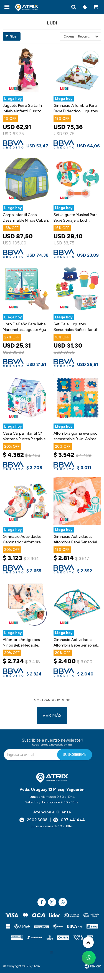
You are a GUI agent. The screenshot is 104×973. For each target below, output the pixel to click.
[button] (73, 7)
